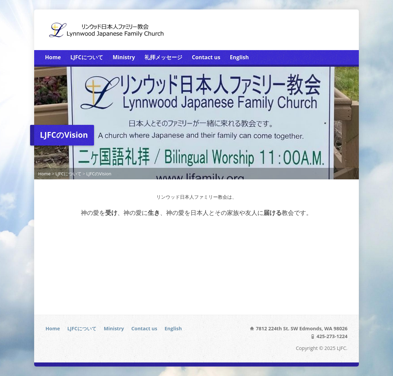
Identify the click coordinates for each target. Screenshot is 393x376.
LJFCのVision (98, 174)
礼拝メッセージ (163, 57)
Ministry (124, 57)
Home (53, 57)
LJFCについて (86, 57)
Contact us (206, 57)
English (239, 57)
